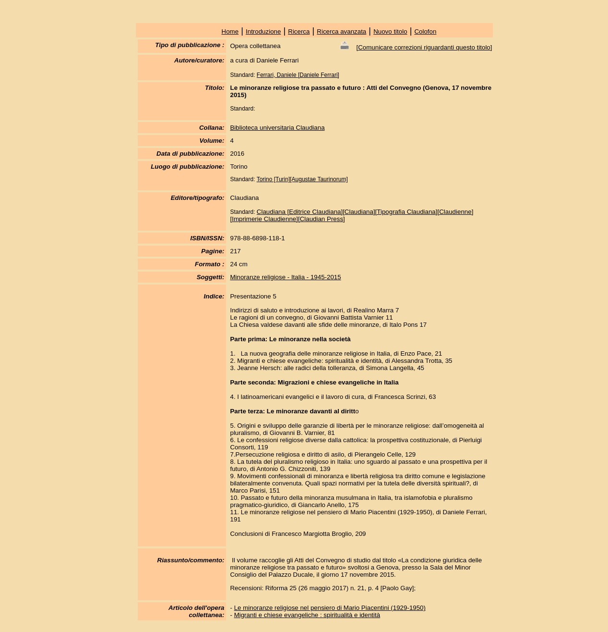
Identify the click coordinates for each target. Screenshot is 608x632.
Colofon (425, 31)
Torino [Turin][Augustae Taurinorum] (302, 179)
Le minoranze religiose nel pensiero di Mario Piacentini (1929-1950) (330, 607)
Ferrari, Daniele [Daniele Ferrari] (298, 75)
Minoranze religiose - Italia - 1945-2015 (285, 277)
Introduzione (263, 31)
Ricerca (299, 31)
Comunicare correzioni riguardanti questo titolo (424, 47)
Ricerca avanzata (341, 31)
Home (230, 31)
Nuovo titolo (390, 31)
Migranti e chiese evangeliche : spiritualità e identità (307, 615)
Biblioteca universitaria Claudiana (277, 127)
